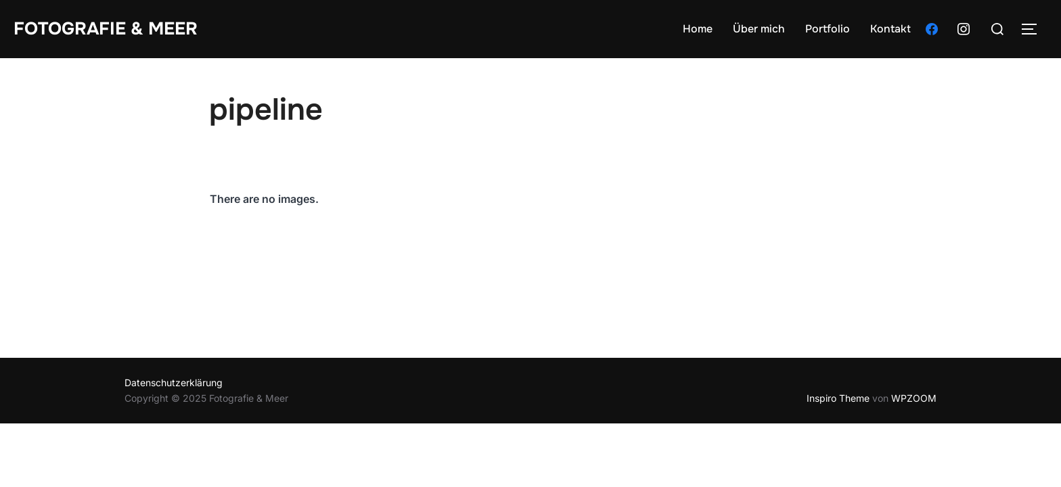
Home (698, 29)
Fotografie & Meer (106, 29)
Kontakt (890, 29)
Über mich (759, 29)
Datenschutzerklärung (174, 382)
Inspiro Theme (838, 398)
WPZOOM (913, 398)
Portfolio (827, 29)
